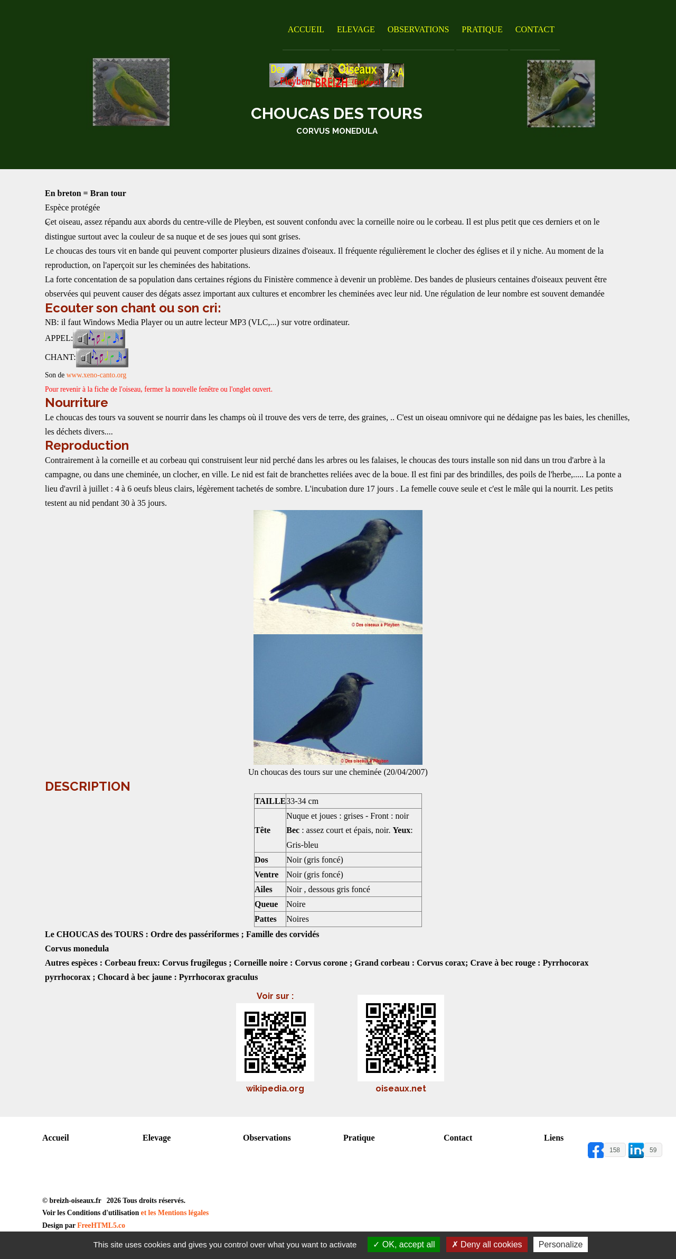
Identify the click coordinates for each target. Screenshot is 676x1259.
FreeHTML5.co (101, 1225)
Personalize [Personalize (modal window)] (561, 1244)
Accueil (306, 29)
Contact (535, 29)
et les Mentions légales (175, 1213)
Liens (554, 1137)
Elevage (356, 29)
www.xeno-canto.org (97, 375)
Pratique (482, 29)
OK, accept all (404, 1244)
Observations (418, 29)
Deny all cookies (487, 1244)
